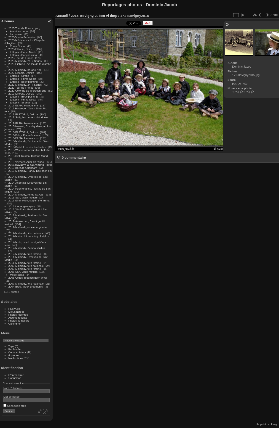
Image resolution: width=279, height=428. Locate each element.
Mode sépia (17, 274)
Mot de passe (11, 396)
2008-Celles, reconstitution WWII (28, 277)
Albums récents (17, 317)
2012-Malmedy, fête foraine (24, 253)
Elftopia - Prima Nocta (23, 51)
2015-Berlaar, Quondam (22, 167)
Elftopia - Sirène (19, 75)
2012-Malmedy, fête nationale (26, 233)
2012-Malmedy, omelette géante (27, 227)
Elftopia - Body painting (24, 81)
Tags (11, 346)
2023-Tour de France (20, 57)
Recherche (14, 349)
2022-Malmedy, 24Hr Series (25, 84)
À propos (13, 355)
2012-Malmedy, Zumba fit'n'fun (26, 247)
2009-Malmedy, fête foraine (24, 268)
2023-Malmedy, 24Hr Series (25, 60)
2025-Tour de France (20, 28)
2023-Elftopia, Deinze (21, 49)
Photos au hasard (19, 320)
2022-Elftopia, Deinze (21, 72)
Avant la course (19, 31)
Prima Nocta (17, 46)
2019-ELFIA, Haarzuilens (23, 105)
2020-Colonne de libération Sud (27, 90)
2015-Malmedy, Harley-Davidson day (30, 170)
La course (16, 34)
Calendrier (14, 323)
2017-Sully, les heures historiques (28, 117)
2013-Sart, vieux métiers (23, 197)
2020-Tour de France (20, 87)
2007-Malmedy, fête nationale (26, 283)
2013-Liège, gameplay (21, 206)
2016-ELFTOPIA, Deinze (23, 132)
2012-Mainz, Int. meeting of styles (28, 236)
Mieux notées (16, 311)
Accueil (61, 16)
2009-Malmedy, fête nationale (26, 265)
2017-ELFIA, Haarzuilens (23, 123)
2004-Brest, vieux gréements (25, 286)
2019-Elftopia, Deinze (21, 93)
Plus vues (14, 308)
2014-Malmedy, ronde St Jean (26, 194)
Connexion (14, 377)
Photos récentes (18, 314)
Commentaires (17, 352)
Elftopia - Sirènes (20, 102)
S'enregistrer (16, 374)
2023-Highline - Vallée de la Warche (29, 63)
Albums (7, 21)
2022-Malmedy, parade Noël (25, 69)
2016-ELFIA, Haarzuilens (23, 138)
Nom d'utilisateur (13, 387)
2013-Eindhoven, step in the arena (29, 200)
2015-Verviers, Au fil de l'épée (26, 161)
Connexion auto (14, 405)
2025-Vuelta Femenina (22, 37)
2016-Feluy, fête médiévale (24, 135)
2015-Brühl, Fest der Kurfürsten (27, 146)
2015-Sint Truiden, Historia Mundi (28, 155)
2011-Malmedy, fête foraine (24, 262)
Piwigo (274, 424)
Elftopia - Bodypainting (23, 54)
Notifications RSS (19, 358)
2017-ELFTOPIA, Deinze (23, 114)
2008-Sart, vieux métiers (23, 271)
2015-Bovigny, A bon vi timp (26, 164)
